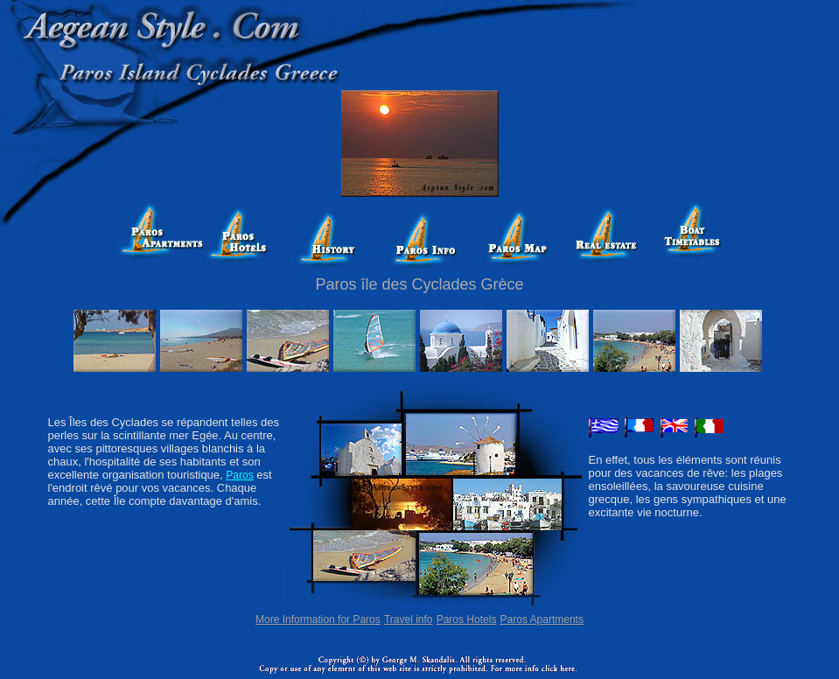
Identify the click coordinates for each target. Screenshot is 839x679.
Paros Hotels (467, 619)
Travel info (408, 619)
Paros (239, 475)
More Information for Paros (318, 619)
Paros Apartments (542, 619)
